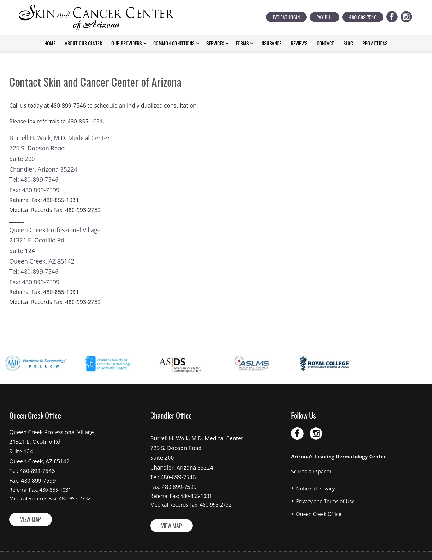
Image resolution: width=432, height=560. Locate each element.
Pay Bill (324, 17)
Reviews (299, 43)
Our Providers (126, 43)
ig (410, 15)
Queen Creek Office (318, 503)
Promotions (375, 43)
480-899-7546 (362, 17)
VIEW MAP (30, 506)
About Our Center (83, 43)
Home (50, 43)
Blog (348, 43)
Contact (325, 43)
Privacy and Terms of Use (325, 492)
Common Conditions (174, 43)
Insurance (270, 43)
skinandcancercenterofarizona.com (196, 548)
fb (395, 15)
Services (215, 43)
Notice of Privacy (315, 480)
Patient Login (286, 17)
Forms (242, 43)
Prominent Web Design (289, 548)
